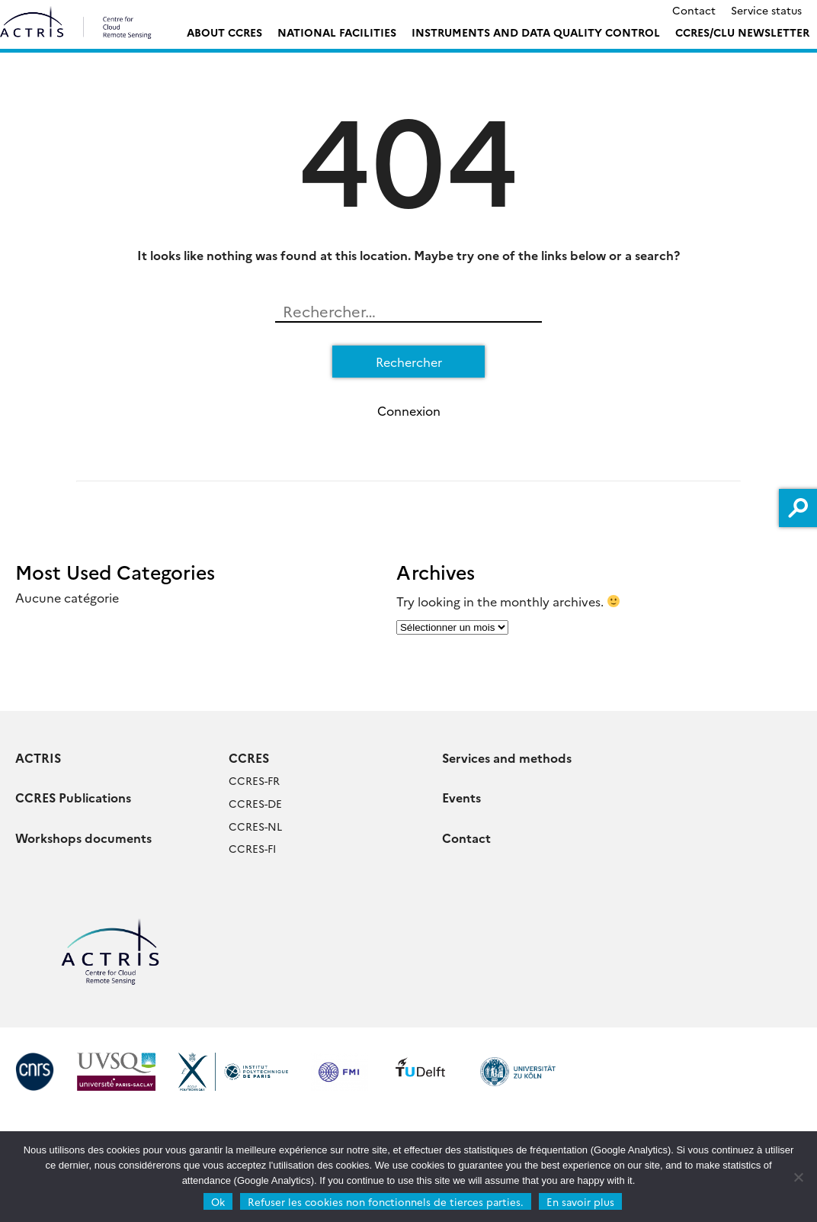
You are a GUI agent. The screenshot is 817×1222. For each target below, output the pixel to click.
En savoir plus (580, 1201)
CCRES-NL (255, 826)
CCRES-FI (252, 848)
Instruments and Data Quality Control (536, 32)
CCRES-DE (255, 803)
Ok (218, 1201)
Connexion (409, 410)
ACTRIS (38, 757)
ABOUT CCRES (224, 32)
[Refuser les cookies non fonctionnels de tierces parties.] (798, 1177)
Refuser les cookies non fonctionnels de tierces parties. (386, 1201)
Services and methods (507, 757)
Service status (766, 10)
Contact (694, 10)
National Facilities (336, 32)
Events (461, 797)
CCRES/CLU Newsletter (742, 32)
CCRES (249, 757)
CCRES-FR (254, 780)
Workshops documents (83, 837)
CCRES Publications (73, 797)
